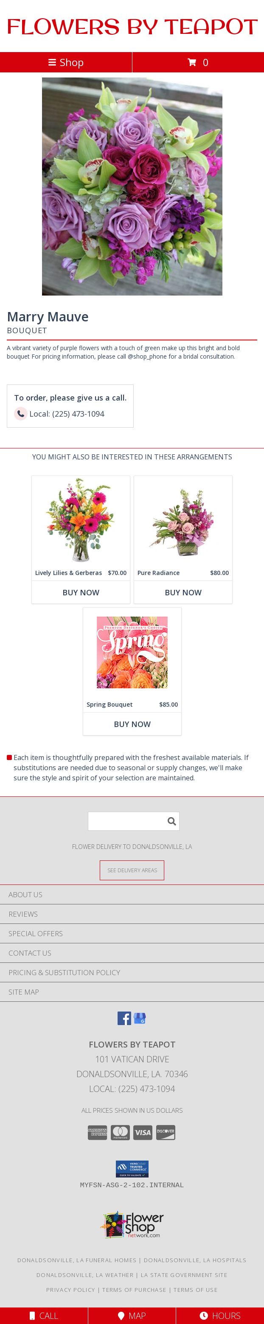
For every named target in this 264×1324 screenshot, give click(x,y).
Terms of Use (196, 1290)
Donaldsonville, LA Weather (85, 1275)
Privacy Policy (70, 1290)
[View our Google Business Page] (139, 1022)
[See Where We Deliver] (132, 870)
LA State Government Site (184, 1275)
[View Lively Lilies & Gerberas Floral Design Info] (81, 520)
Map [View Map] (132, 1315)
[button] (132, 1169)
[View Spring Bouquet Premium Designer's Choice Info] (132, 652)
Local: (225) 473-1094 (132, 1089)
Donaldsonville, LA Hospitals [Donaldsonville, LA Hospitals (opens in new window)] (195, 1260)
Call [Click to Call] (44, 1315)
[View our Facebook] (124, 1022)
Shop (66, 62)
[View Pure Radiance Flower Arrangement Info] (183, 520)
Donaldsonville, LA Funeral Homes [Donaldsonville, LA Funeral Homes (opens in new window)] (77, 1260)
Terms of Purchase (134, 1290)
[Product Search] (134, 821)
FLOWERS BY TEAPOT (132, 26)
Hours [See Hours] (220, 1315)
